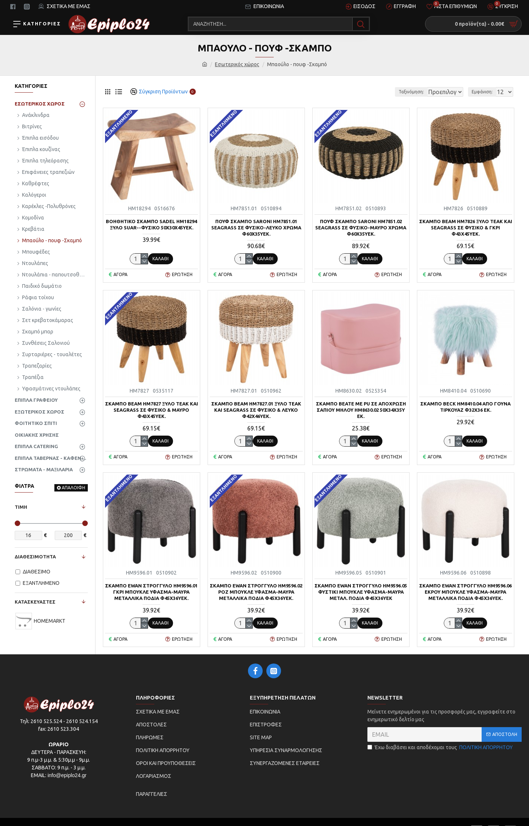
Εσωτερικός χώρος (237, 64)
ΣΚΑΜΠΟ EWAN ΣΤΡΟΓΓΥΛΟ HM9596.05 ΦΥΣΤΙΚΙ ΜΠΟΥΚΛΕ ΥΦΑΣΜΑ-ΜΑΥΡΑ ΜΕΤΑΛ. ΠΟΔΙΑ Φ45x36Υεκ (360, 592)
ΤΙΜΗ (21, 506)
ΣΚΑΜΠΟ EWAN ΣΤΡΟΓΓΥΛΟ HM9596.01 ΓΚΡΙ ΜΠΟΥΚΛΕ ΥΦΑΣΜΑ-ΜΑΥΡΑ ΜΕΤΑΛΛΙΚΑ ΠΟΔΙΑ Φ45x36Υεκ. (151, 592)
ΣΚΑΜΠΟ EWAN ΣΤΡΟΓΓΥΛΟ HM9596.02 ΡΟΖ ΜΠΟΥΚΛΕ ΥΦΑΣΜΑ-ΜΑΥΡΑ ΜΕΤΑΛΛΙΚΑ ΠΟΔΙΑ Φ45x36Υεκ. (256, 592)
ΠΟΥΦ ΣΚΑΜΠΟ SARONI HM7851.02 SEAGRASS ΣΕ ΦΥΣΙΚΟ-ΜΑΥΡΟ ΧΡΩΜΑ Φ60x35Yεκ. (360, 227)
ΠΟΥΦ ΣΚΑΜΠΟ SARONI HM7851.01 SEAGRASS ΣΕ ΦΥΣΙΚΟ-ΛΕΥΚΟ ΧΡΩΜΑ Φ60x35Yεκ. (256, 227)
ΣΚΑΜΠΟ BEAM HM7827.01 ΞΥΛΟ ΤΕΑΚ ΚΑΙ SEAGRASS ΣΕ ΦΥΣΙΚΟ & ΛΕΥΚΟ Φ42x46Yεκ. (256, 410)
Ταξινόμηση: (386, 91)
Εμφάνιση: (484, 91)
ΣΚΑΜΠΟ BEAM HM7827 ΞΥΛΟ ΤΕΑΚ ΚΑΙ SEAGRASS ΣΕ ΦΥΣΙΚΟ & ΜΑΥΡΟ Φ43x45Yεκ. (151, 410)
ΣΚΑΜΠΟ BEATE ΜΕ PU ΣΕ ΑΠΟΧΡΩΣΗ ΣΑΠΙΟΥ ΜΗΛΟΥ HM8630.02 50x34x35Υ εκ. (361, 410)
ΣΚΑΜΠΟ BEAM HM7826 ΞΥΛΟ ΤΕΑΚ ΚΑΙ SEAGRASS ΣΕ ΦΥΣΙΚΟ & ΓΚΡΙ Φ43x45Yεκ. (465, 227)
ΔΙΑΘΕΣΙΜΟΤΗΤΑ (35, 556)
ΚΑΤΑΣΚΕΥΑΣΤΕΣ (35, 601)
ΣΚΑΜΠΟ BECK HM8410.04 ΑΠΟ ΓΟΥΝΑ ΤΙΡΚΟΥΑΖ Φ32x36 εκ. (465, 406)
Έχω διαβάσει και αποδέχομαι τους (440, 747)
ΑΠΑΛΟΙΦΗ (73, 487)
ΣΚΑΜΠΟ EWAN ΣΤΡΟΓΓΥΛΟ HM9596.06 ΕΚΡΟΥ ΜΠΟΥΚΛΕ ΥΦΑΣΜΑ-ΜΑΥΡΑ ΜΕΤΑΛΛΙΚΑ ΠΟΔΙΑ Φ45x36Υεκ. (465, 592)
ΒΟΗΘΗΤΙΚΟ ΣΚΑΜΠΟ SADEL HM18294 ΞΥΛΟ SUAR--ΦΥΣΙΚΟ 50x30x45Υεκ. (151, 224)
